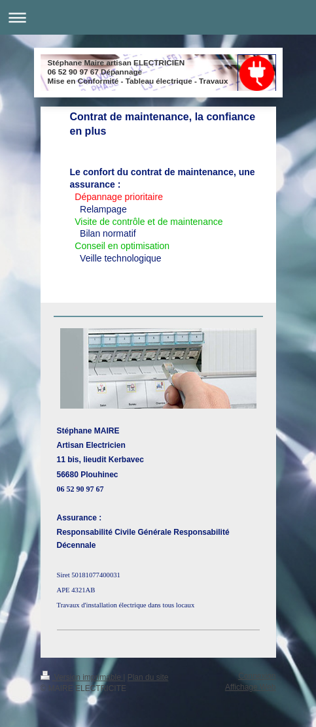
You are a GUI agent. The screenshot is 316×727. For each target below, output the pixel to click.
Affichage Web (250, 687)
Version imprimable (82, 677)
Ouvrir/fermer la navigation (158, 17)
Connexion (256, 676)
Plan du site (148, 677)
